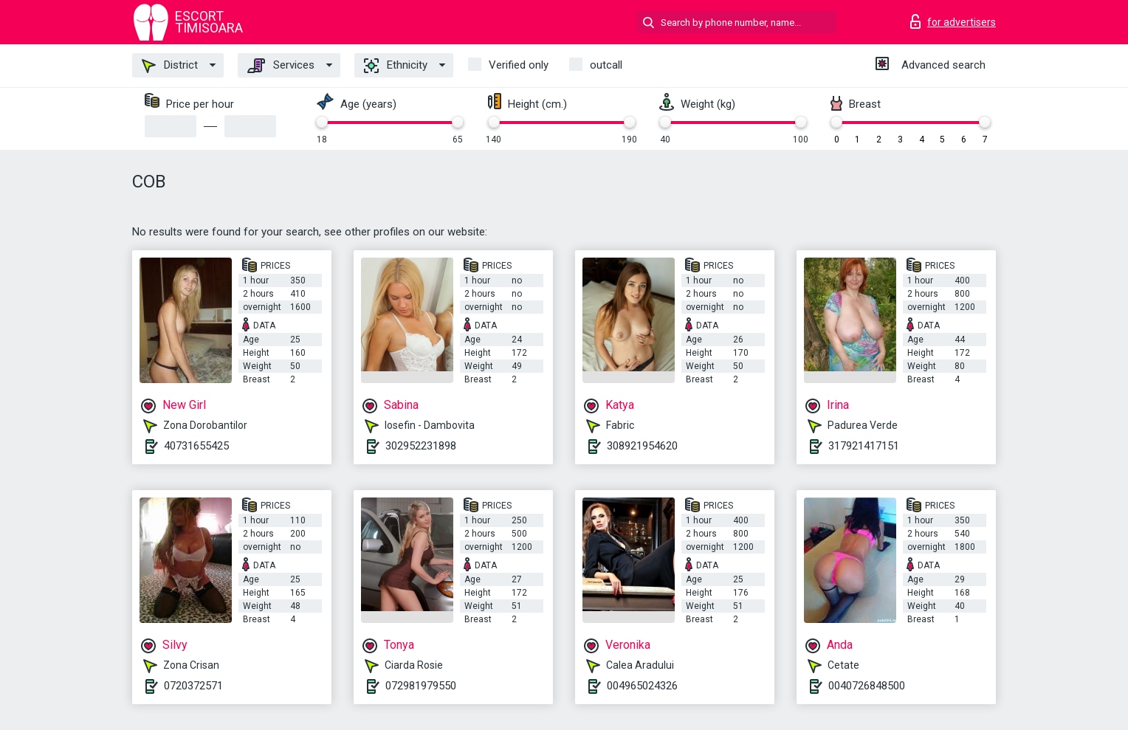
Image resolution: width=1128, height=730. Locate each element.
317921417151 (863, 445)
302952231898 (420, 445)
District (170, 65)
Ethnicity (395, 65)
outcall (606, 65)
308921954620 (642, 445)
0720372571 (193, 685)
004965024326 (642, 685)
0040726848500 (866, 685)
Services (280, 65)
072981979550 (420, 685)
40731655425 (196, 445)
